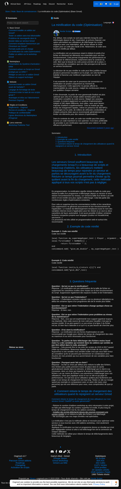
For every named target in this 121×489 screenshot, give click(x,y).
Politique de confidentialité (20, 113)
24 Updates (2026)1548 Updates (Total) (100, 471)
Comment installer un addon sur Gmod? (22, 31)
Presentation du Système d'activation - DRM (25, 65)
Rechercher (61, 4)
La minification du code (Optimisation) (24, 52)
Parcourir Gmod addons (20, 461)
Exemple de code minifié (67, 139)
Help (45, 4)
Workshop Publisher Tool (19, 125)
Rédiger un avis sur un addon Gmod (24, 75)
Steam (32, 478)
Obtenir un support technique (21, 77)
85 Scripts (100, 458)
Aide (20, 458)
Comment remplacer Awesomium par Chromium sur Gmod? (24, 45)
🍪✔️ (116, 483)
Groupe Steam (60, 458)
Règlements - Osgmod (18, 107)
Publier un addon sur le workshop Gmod (23, 55)
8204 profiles (100, 467)
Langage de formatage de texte (22, 90)
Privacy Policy (99, 484)
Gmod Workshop (60, 461)
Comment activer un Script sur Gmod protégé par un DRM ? (24, 70)
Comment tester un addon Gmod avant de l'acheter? (22, 85)
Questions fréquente (65, 142)
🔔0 (101, 4)
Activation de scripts (20, 467)
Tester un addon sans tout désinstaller (24, 36)
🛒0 (95, 4)
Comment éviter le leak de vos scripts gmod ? (24, 93)
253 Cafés (100, 463)
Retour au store (16, 347)
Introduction (62, 137)
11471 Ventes (100, 465)
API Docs (27, 4)
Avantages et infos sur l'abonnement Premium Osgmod (24, 99)
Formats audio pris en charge (21, 49)
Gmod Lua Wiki (60, 463)
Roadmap (37, 4)
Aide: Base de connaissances (24, 11)
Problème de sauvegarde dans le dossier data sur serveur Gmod (22, 39)
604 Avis (100, 461)
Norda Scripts (96, 478)
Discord (52, 4)
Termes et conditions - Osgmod (22, 110)
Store (7, 11)
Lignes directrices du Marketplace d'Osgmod (23, 116)
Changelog (20, 465)
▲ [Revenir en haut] (60, 447)
